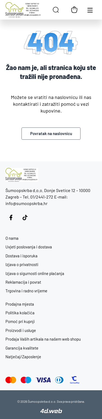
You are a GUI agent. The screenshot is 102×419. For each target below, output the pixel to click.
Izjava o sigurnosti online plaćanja (34, 273)
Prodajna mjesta (19, 304)
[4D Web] (51, 411)
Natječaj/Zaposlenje (23, 356)
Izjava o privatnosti (21, 264)
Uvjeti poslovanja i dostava (28, 246)
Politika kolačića (20, 312)
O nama (11, 238)
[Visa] (43, 380)
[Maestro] (26, 380)
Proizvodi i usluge (20, 330)
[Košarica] (74, 9)
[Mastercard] (10, 380)
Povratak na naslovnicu (51, 133)
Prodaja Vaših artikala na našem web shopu (43, 339)
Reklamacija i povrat (23, 282)
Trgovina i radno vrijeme (26, 290)
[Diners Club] (59, 380)
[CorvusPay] (74, 380)
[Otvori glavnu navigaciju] (90, 9)
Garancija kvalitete (21, 348)
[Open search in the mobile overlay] (55, 9)
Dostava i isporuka (21, 255)
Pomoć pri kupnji (20, 321)
